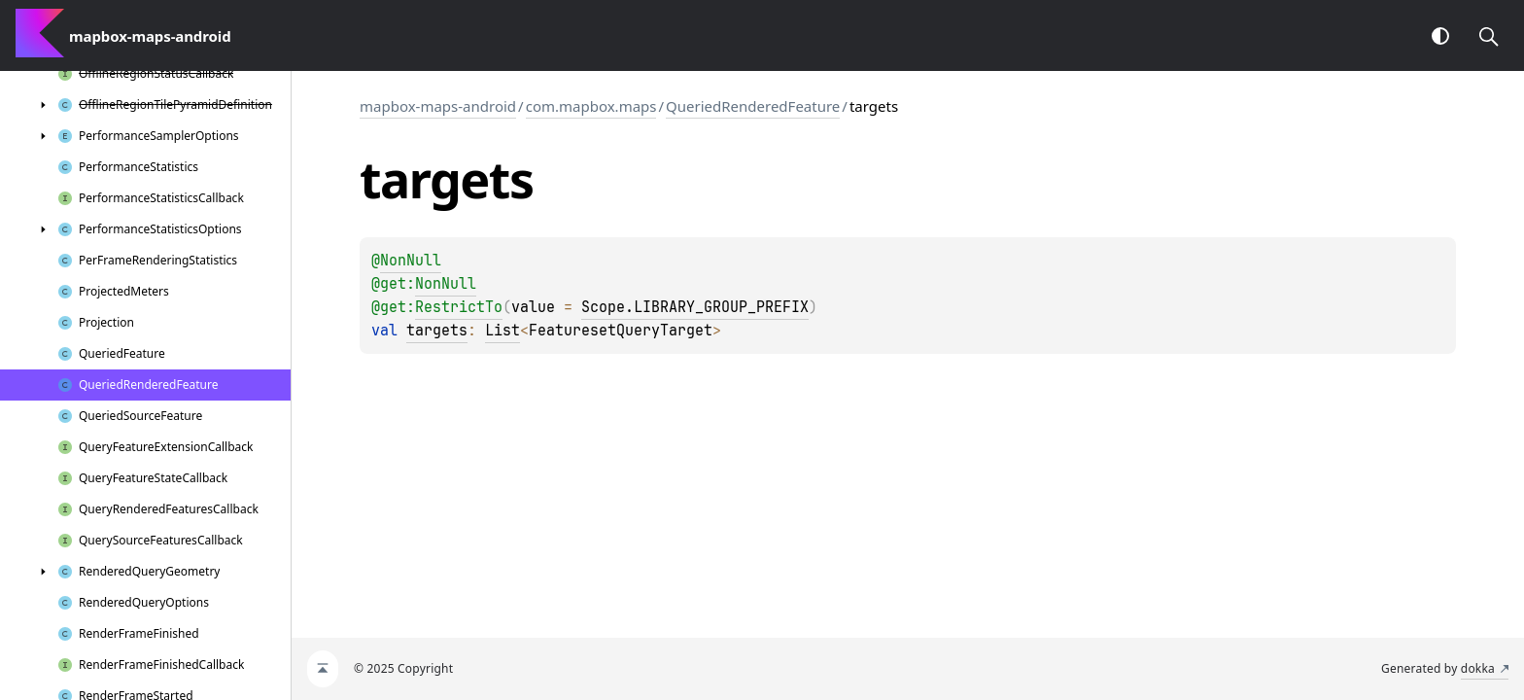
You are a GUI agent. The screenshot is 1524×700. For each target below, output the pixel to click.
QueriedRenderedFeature (753, 106)
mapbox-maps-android (438, 106)
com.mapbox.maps (591, 106)
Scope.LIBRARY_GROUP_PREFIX (695, 307)
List (502, 330)
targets (437, 330)
